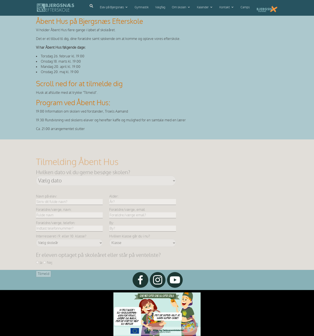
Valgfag (160, 7)
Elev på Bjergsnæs (112, 7)
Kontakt (224, 7)
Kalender (203, 7)
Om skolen (179, 7)
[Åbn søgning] (91, 6)
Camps (245, 7)
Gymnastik (142, 7)
